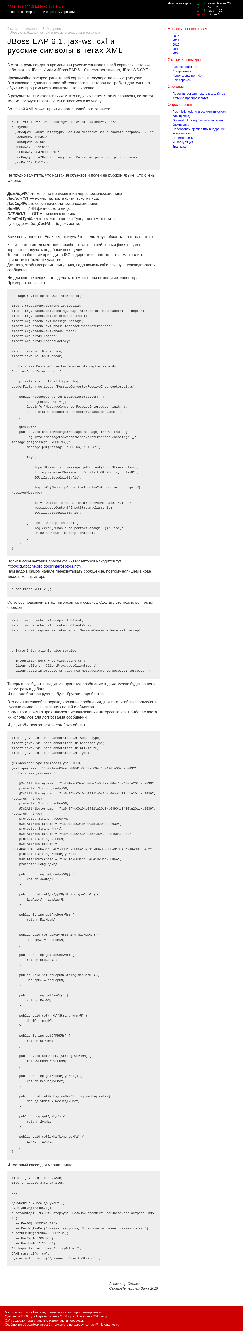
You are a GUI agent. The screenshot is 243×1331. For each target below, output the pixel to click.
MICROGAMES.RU (35, 7)
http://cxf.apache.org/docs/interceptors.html (44, 566)
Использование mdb (187, 75)
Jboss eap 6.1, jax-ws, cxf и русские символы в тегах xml (55, 32)
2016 (176, 36)
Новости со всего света (189, 29)
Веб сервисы (53, 29)
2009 (176, 49)
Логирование (182, 71)
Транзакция (181, 146)
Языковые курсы (180, 3)
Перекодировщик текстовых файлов (199, 93)
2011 (176, 40)
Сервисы (176, 86)
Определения (180, 104)
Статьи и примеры (22, 29)
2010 (176, 44)
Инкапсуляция (183, 142)
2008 (176, 53)
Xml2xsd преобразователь (191, 98)
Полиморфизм (183, 138)
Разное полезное (185, 67)
